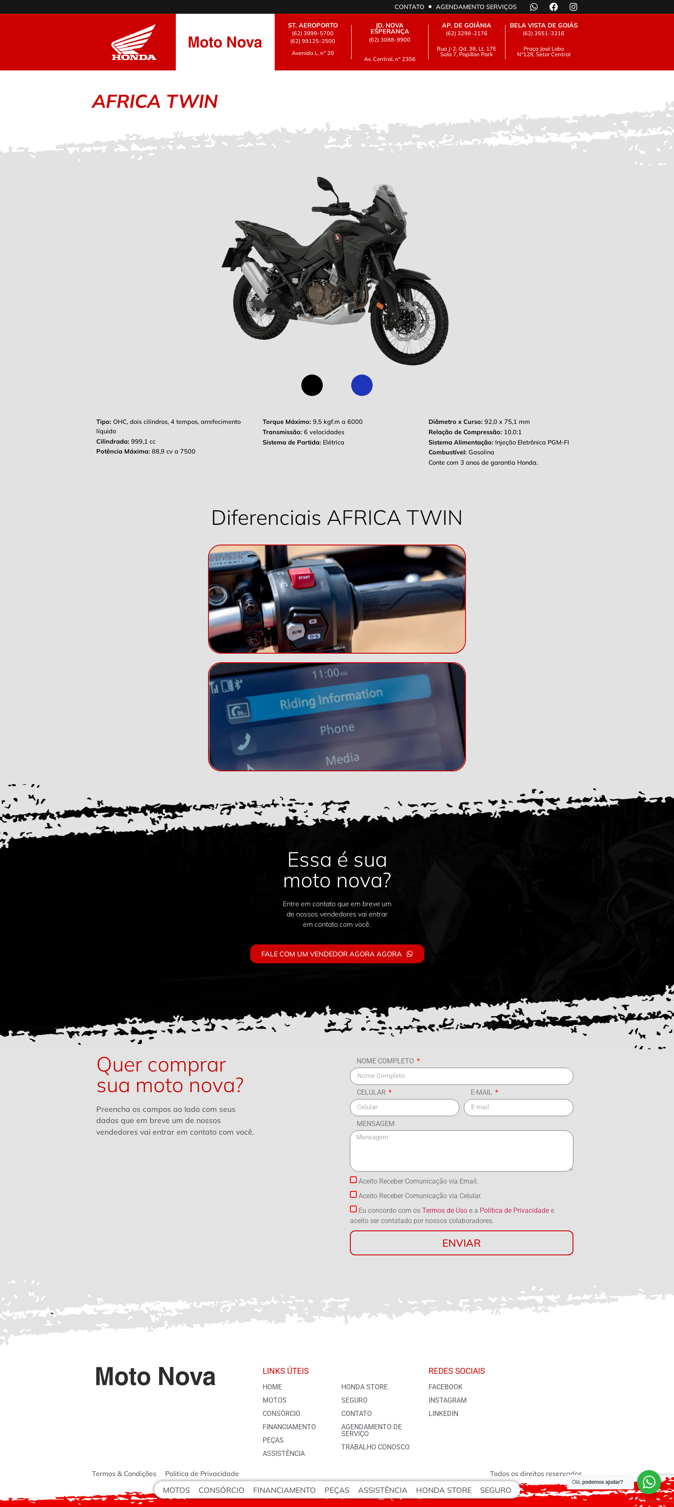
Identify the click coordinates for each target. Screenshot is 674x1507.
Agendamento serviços (476, 7)
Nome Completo (386, 1061)
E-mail (482, 1092)
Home (272, 1387)
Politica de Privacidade (202, 1473)
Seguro (496, 1490)
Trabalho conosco (375, 1447)
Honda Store (444, 1490)
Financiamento (284, 1490)
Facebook (446, 1387)
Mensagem (376, 1124)
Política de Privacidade (514, 1210)
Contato (409, 7)
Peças (337, 1490)
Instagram (448, 1400)
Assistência (382, 1490)
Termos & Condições (124, 1473)
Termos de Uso (444, 1210)
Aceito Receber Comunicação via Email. (418, 1181)
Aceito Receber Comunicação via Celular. (420, 1196)
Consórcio (222, 1490)
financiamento (289, 1427)
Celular (372, 1092)
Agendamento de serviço (371, 1430)
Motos (176, 1490)
